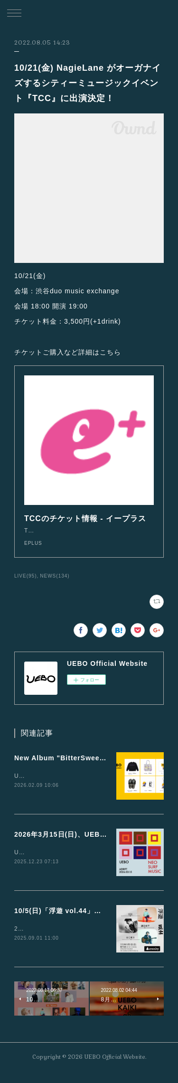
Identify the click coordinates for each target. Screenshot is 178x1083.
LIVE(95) (25, 585)
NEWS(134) (54, 585)
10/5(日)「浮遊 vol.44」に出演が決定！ (79, 921)
